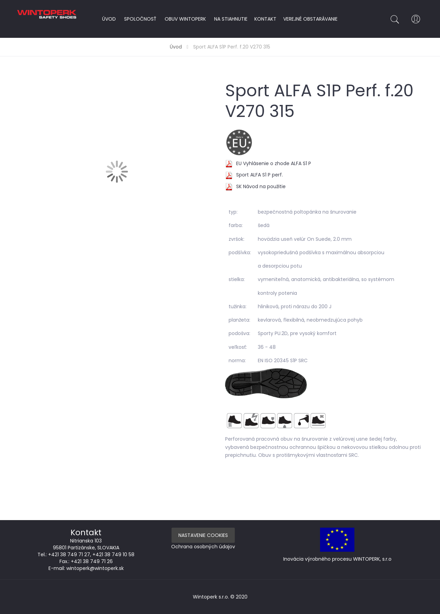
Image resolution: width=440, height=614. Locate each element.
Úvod (176, 46)
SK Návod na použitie (261, 186)
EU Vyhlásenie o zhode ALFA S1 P (273, 163)
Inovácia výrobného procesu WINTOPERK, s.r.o (337, 559)
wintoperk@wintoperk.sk (95, 568)
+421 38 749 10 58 (113, 554)
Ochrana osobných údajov (203, 546)
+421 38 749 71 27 (69, 554)
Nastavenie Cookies (203, 535)
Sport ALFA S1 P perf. (259, 174)
